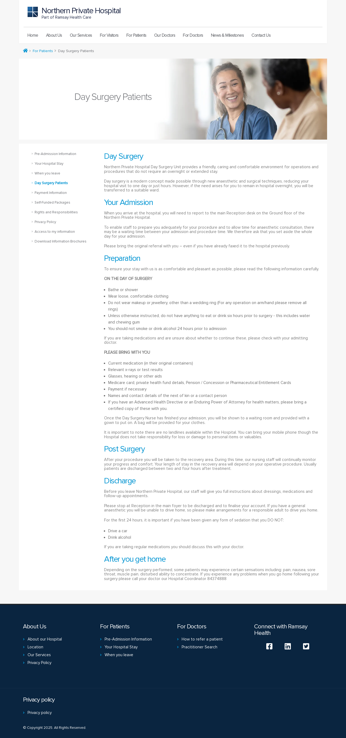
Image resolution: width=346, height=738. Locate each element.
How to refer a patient (202, 639)
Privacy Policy (45, 222)
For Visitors (109, 35)
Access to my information (55, 232)
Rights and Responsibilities (56, 212)
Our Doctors (164, 35)
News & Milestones (227, 35)
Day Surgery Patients (51, 183)
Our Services (81, 35)
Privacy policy (40, 712)
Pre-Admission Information (55, 154)
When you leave (47, 173)
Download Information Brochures (60, 241)
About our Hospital (45, 639)
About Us (54, 35)
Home (32, 35)
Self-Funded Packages (52, 202)
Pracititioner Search (199, 647)
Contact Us (260, 35)
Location (35, 647)
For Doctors (193, 35)
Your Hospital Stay (49, 163)
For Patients (136, 35)
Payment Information (51, 193)
